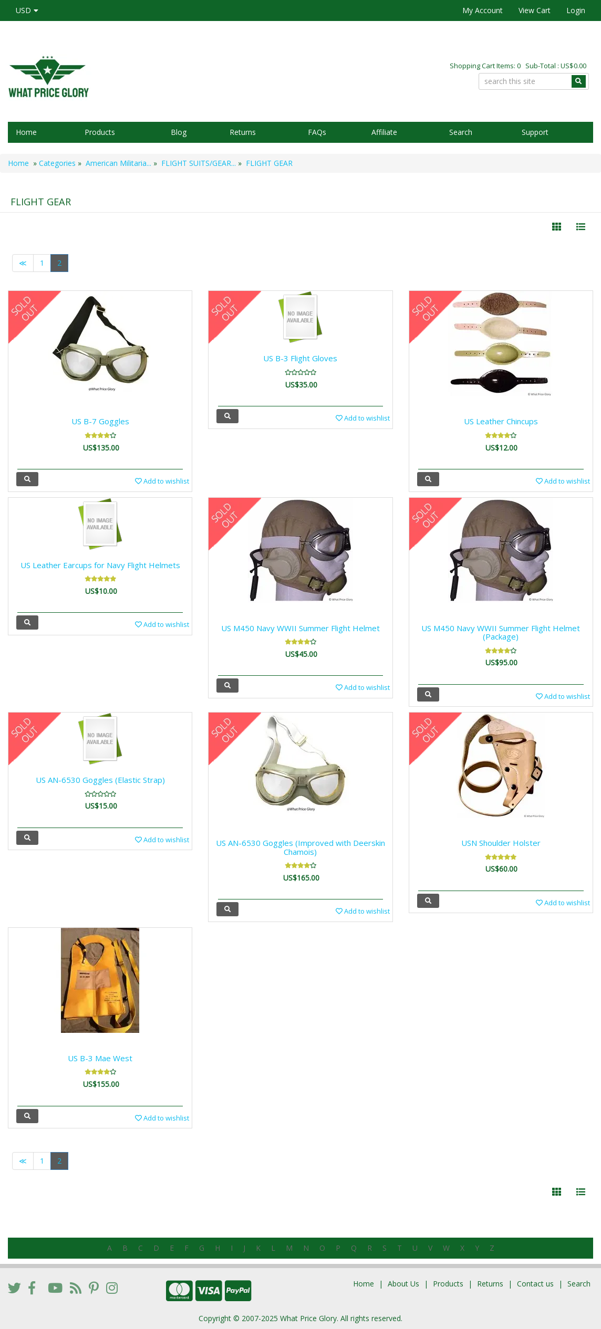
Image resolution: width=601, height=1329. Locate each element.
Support (535, 132)
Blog (178, 132)
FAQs (317, 132)
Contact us (535, 1284)
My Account (482, 10)
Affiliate (384, 132)
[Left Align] (556, 227)
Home (26, 132)
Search (460, 132)
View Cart (535, 10)
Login (575, 10)
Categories (57, 163)
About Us (403, 1284)
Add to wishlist (162, 481)
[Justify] (580, 227)
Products (100, 132)
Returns (243, 132)
